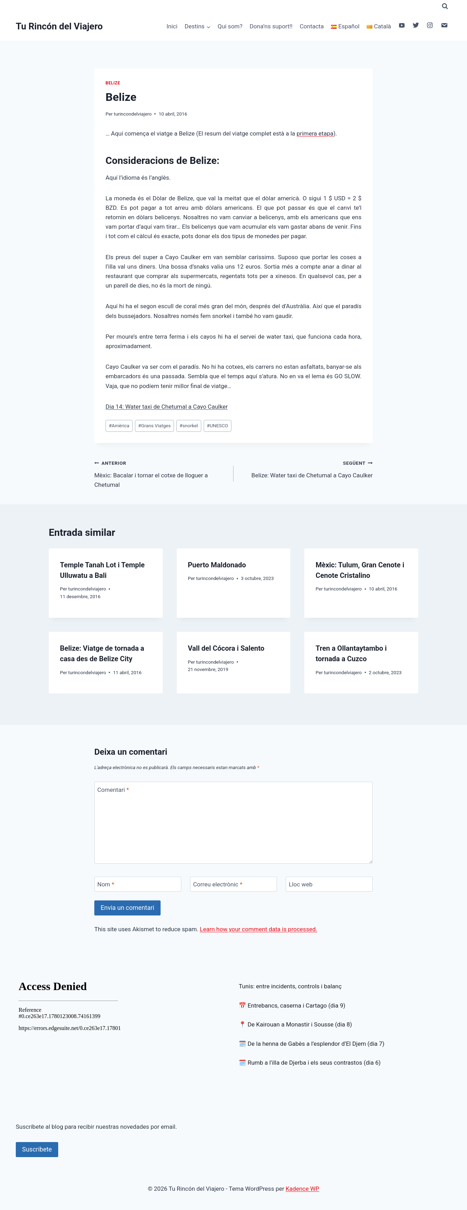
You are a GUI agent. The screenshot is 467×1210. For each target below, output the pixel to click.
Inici (172, 26)
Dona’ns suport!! (271, 26)
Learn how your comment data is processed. (258, 929)
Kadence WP (302, 1188)
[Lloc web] (329, 884)
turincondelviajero (133, 114)
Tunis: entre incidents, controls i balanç (290, 986)
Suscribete (37, 1149)
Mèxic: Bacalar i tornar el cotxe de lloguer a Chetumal (161, 473)
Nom (105, 884)
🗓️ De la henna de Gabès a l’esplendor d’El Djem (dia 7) (312, 1043)
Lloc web (300, 884)
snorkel (189, 425)
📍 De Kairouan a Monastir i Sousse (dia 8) (295, 1024)
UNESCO (217, 425)
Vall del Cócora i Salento (226, 648)
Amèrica (119, 425)
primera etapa (315, 133)
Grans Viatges (154, 425)
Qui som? (230, 26)
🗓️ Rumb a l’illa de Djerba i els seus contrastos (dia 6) (310, 1062)
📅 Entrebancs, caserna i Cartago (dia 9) (292, 1005)
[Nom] (137, 884)
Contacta (312, 26)
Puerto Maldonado (217, 565)
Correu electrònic (218, 884)
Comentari (113, 789)
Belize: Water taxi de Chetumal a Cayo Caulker (306, 468)
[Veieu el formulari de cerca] (445, 6)
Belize (113, 83)
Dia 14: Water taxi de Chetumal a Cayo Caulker (167, 406)
